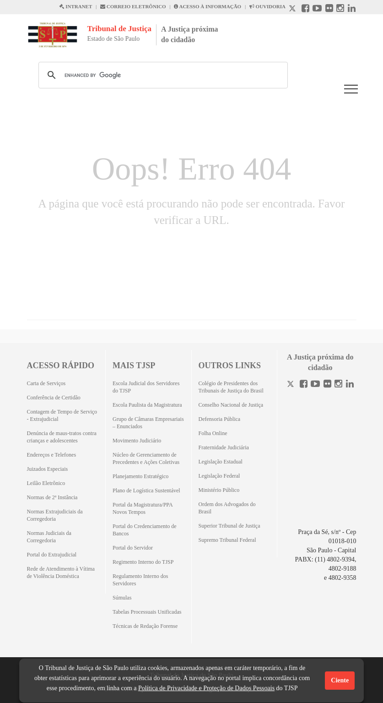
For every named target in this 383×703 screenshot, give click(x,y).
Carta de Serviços (46, 383)
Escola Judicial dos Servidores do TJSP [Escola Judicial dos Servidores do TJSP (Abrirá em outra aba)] (146, 387)
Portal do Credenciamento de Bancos (145, 530)
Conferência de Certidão (54, 397)
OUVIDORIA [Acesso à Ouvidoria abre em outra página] (267, 6)
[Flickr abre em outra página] (329, 9)
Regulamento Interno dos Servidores (140, 580)
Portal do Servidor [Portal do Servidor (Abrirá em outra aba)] (133, 548)
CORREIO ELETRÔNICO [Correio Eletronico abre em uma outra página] (133, 6)
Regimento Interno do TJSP (143, 562)
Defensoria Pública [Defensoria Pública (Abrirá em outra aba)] (220, 419)
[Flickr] (327, 384)
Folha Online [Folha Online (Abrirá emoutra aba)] (213, 433)
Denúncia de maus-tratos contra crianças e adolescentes (62, 437)
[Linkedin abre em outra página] (351, 9)
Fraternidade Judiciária (224, 447)
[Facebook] (303, 384)
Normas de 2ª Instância (52, 497)
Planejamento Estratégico (140, 476)
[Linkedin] (350, 384)
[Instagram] (338, 384)
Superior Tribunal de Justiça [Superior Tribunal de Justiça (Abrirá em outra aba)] (229, 526)
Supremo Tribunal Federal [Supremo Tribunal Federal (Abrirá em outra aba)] (227, 540)
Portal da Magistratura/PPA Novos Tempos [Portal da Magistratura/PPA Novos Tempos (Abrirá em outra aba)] (143, 508)
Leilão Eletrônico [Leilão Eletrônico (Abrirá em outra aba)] (46, 483)
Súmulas (122, 597)
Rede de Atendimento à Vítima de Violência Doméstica (61, 572)
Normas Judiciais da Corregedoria (49, 537)
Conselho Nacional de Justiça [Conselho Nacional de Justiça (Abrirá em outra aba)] (231, 405)
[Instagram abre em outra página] (340, 9)
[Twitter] (291, 384)
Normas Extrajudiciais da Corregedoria (55, 515)
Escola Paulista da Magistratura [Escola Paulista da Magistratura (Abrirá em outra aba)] (147, 405)
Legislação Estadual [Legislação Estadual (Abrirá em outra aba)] (221, 461)
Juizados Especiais (47, 469)
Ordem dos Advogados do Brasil (227, 508)
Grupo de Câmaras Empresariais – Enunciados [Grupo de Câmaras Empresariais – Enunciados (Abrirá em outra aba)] (148, 423)
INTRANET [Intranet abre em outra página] (75, 6)
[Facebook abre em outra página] (305, 9)
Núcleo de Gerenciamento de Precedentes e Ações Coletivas (146, 458)
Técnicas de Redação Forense (145, 626)
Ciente (340, 680)
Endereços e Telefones (51, 455)
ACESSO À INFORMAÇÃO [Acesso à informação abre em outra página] (207, 6)
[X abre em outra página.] (293, 9)
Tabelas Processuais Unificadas (147, 612)
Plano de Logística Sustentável (146, 490)
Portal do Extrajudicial (52, 554)
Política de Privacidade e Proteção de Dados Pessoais (206, 688)
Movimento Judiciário (137, 440)
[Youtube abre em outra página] (317, 9)
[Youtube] (315, 384)
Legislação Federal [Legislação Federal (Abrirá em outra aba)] (219, 476)
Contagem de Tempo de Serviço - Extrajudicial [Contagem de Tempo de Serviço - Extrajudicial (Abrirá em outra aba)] (62, 415)
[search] (162, 75)
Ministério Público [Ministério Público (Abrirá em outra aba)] (219, 490)
